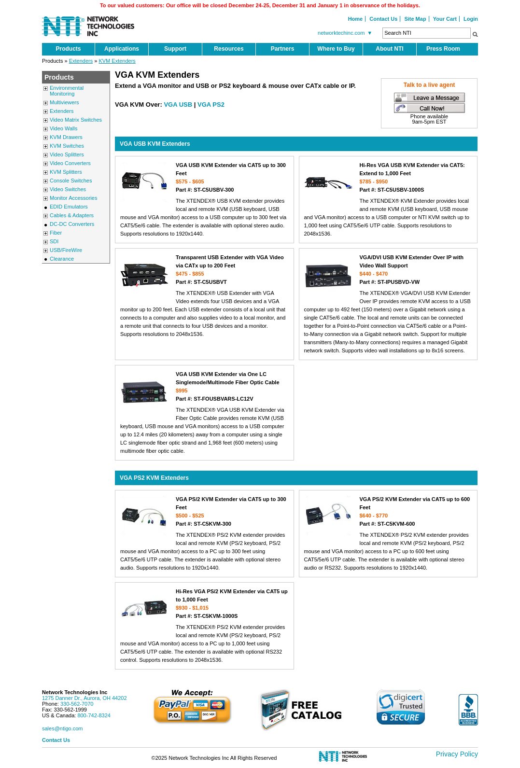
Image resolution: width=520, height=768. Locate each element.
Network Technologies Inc (75, 692)
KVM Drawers (66, 137)
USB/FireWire (66, 250)
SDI (54, 241)
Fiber (56, 233)
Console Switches (71, 180)
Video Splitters (67, 154)
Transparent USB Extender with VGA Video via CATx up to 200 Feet (204, 269)
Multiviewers (64, 102)
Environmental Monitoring (67, 91)
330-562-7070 (77, 704)
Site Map (415, 19)
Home (355, 19)
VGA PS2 (211, 104)
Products (68, 48)
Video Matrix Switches (76, 120)
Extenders (81, 61)
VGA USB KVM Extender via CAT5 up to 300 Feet (204, 177)
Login (471, 19)
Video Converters (70, 163)
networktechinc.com (346, 33)
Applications (121, 48)
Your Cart (445, 19)
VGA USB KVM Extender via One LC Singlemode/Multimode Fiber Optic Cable (204, 386)
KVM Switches (67, 146)
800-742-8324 (94, 715)
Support (175, 48)
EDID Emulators (69, 206)
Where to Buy (335, 48)
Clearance (62, 259)
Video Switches (68, 189)
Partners (283, 48)
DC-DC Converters (72, 224)
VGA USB (178, 104)
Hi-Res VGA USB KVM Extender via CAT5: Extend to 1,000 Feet (388, 177)
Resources (228, 48)
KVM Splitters (66, 172)
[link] (401, 707)
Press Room (443, 48)
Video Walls (63, 128)
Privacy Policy (457, 754)
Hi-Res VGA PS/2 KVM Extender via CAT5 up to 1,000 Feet (204, 603)
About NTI (389, 48)
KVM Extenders (116, 61)
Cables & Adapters (72, 215)
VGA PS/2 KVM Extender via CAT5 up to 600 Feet (388, 511)
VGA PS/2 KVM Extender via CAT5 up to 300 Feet (204, 511)
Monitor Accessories (73, 198)
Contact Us (383, 19)
